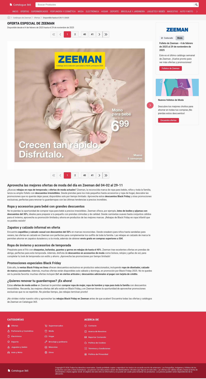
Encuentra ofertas (169, 120)
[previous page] (60, 34)
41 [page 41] (92, 34)
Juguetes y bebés (156, 11)
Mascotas (172, 11)
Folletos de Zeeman (170, 68)
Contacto (90, 326)
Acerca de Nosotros (95, 331)
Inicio (15, 11)
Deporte (114, 11)
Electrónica (92, 11)
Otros (49, 352)
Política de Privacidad (96, 354)
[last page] (106, 34)
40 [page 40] (84, 34)
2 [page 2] (75, 34)
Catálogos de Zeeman (22, 18)
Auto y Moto (186, 11)
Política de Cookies (95, 343)
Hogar (104, 11)
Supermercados (39, 11)
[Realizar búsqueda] (196, 4)
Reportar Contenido (95, 337)
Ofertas (24, 11)
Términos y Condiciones (97, 348)
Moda (81, 11)
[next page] (99, 34)
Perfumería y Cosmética (63, 11)
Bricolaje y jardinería (133, 11)
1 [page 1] (67, 34)
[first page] (53, 34)
